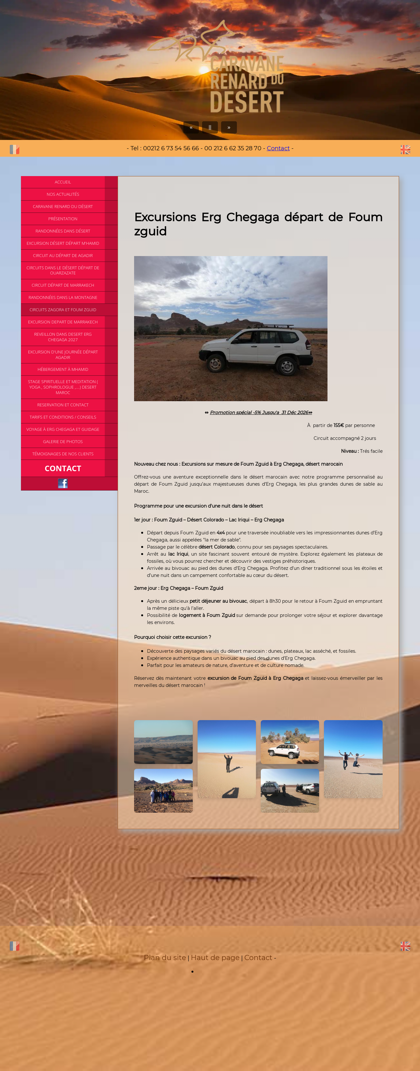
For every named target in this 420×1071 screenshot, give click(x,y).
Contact (278, 148)
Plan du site (165, 957)
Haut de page (215, 957)
